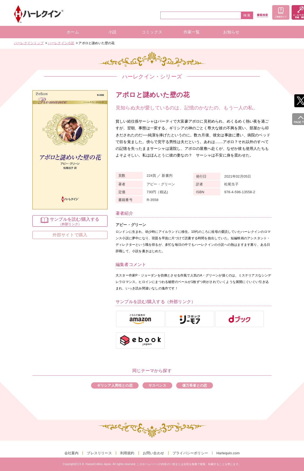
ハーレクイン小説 (61, 43)
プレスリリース (99, 453)
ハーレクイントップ (29, 43)
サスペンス (157, 385)
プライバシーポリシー (190, 453)
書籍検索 (262, 15)
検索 (247, 15)
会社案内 (71, 453)
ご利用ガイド (280, 12)
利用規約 (127, 453)
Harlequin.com (228, 453)
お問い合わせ (153, 453)
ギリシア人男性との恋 (115, 385)
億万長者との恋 (194, 385)
